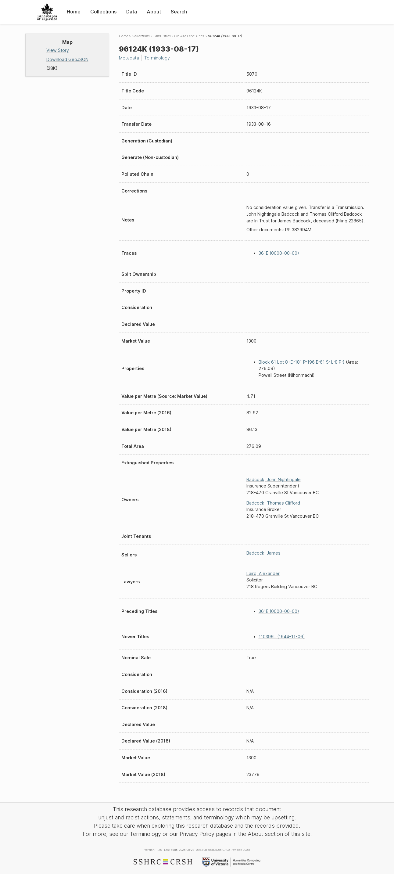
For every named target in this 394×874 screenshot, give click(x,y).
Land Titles (162, 36)
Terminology (157, 57)
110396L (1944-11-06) (282, 636)
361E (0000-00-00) (279, 253)
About (154, 12)
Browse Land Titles (189, 36)
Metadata (129, 57)
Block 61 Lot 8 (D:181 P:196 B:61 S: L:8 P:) (302, 362)
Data (131, 12)
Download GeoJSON (67, 59)
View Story (57, 50)
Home (74, 12)
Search (179, 12)
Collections (103, 12)
